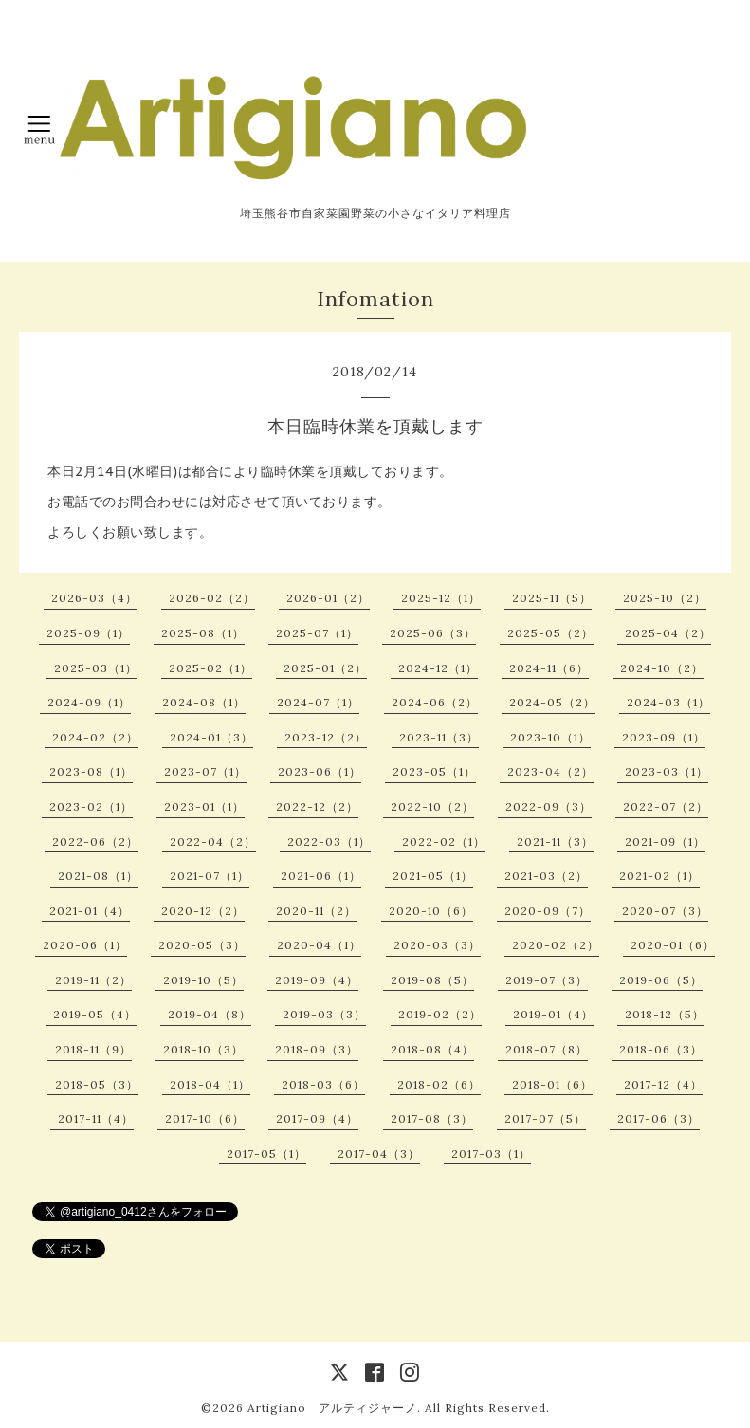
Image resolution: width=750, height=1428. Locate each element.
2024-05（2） (552, 702)
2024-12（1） (438, 668)
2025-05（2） (550, 633)
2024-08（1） (204, 702)
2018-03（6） (323, 1084)
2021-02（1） (659, 876)
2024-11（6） (549, 668)
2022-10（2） (432, 806)
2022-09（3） (548, 806)
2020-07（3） (665, 911)
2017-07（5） (545, 1118)
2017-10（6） (205, 1118)
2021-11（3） (555, 841)
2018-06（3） (661, 1049)
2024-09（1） (89, 702)
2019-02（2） (440, 1014)
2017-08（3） (432, 1118)
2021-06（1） (321, 876)
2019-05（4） (95, 1014)
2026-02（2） (212, 598)
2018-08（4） (432, 1049)
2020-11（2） (316, 911)
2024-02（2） (95, 737)
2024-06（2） (435, 702)
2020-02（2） (555, 945)
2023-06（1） (319, 771)
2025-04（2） (668, 633)
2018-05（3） (96, 1084)
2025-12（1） (441, 598)
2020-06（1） (85, 945)
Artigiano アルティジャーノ (332, 1408)
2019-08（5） (432, 980)
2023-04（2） (550, 771)
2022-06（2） (95, 841)
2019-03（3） (324, 1014)
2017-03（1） (491, 1153)
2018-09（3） (316, 1049)
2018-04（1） (210, 1084)
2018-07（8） (546, 1049)
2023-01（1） (204, 806)
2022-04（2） (213, 841)
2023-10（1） (550, 737)
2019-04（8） (209, 1014)
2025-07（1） (317, 633)
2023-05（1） (434, 771)
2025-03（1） (95, 668)
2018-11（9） (93, 1049)
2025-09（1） (88, 633)
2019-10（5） (203, 980)
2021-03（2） (546, 876)
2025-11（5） (552, 598)
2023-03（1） (666, 771)
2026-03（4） (94, 598)
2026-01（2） (328, 598)
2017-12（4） (663, 1084)
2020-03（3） (437, 945)
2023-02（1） (91, 806)
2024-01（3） (211, 737)
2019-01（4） (553, 1014)
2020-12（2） (203, 911)
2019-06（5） (661, 980)
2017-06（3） (658, 1118)
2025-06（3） (433, 633)
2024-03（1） (668, 702)
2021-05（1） (433, 876)
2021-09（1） (665, 841)
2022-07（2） (665, 806)
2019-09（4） (316, 980)
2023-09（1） (663, 737)
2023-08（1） (91, 771)
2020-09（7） (547, 911)
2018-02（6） (439, 1084)
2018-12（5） (664, 1014)
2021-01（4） (89, 911)
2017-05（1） (266, 1153)
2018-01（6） (552, 1084)
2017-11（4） (96, 1118)
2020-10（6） (431, 911)
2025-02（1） (210, 668)
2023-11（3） (439, 737)
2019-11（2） (93, 980)
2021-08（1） (98, 876)
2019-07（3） (546, 980)
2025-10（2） (664, 598)
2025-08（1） (203, 633)
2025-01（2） (325, 668)
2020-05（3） (202, 945)
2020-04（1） (319, 945)
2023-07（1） (205, 771)
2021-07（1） (209, 876)
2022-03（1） (329, 841)
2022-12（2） (317, 806)
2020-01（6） (673, 945)
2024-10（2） (662, 668)
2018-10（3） (203, 1049)
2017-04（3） (379, 1153)
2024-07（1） (318, 702)
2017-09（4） (317, 1118)
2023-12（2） (325, 737)
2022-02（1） (443, 841)
